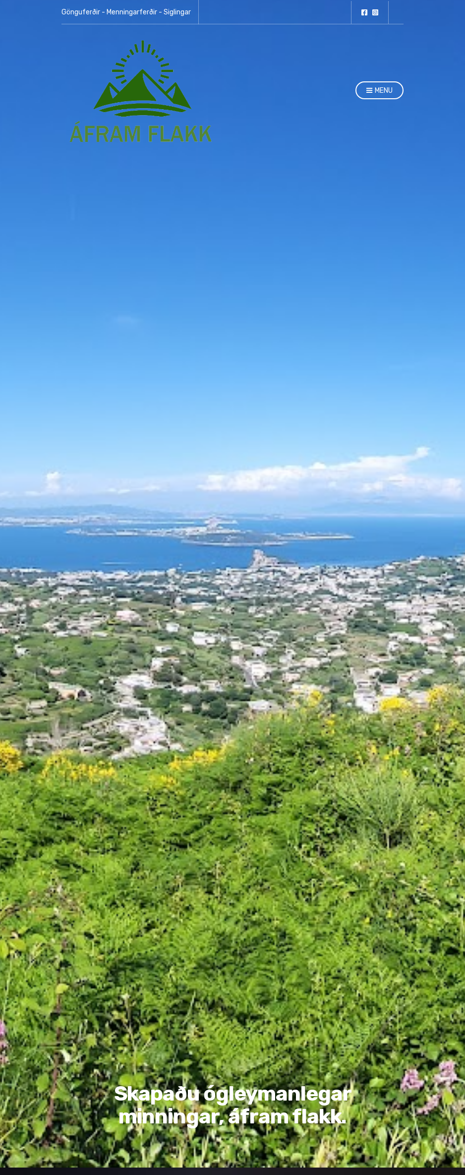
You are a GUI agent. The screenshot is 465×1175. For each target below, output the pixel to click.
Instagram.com (375, 12)
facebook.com (364, 12)
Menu (379, 91)
